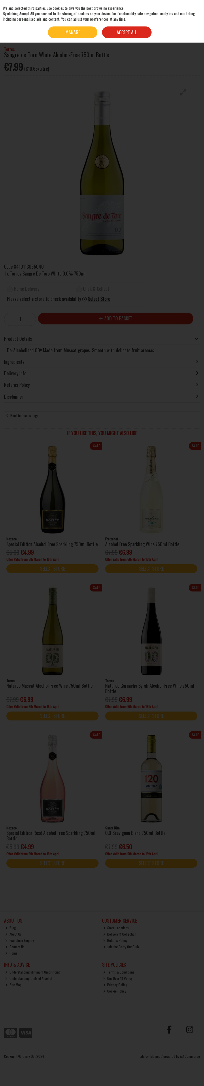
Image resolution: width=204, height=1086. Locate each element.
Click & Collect (96, 289)
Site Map (13, 984)
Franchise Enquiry (19, 940)
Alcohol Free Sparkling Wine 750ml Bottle (142, 544)
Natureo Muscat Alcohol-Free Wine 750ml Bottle (49, 685)
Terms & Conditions (119, 972)
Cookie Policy (114, 991)
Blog (10, 927)
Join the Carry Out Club (121, 946)
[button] (183, 92)
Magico (155, 1056)
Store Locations (116, 927)
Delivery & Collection (120, 934)
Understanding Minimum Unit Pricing (33, 972)
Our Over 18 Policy (118, 978)
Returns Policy (115, 940)
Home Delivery (26, 289)
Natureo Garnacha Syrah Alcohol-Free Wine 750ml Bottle (149, 688)
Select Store (99, 299)
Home (11, 953)
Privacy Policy (115, 984)
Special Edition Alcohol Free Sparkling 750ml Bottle (52, 544)
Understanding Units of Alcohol (28, 978)
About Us (13, 934)
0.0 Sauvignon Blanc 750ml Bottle (135, 832)
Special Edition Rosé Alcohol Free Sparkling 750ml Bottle (50, 835)
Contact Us (14, 946)
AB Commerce (190, 1056)
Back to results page (24, 415)
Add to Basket (115, 318)
